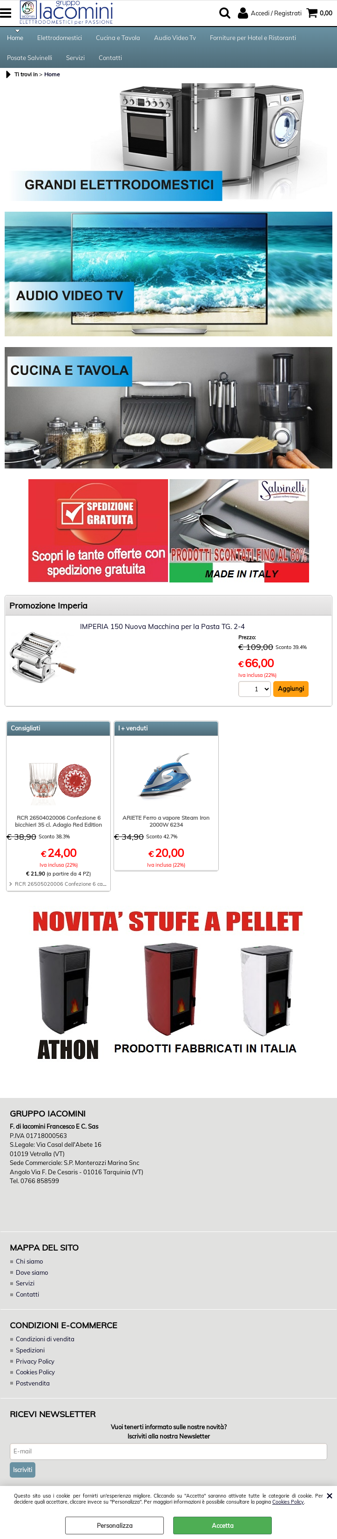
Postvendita (32, 1388)
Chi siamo (29, 1267)
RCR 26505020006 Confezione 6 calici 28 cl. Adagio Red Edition (93, 890)
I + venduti (133, 734)
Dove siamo (32, 1278)
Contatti (110, 62)
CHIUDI (329, 1495)
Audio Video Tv (175, 39)
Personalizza (115, 1525)
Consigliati (25, 734)
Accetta (223, 1525)
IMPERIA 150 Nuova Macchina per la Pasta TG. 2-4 (162, 633)
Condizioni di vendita (45, 1345)
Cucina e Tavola (118, 39)
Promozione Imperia (48, 612)
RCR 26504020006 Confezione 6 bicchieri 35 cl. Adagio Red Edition (58, 827)
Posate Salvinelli (29, 62)
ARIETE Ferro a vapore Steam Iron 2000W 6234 (165, 827)
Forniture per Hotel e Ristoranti (253, 39)
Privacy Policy (35, 1367)
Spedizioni (30, 1355)
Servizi (75, 62)
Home (15, 39)
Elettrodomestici (59, 39)
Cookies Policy (288, 1502)
